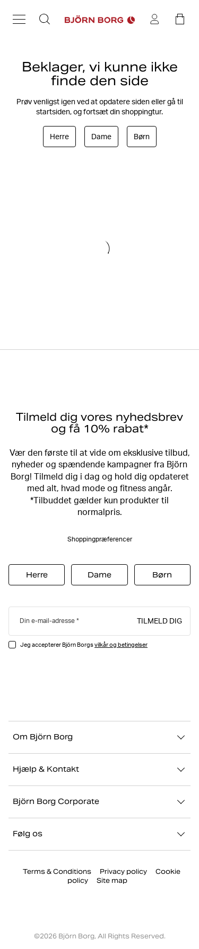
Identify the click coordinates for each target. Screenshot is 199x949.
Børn (142, 136)
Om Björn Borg (99, 737)
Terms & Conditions (57, 871)
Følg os (99, 834)
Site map (112, 880)
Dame (101, 136)
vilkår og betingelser (121, 644)
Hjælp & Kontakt (99, 769)
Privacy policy (123, 871)
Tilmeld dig (159, 620)
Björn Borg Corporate (99, 802)
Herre (59, 136)
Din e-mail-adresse (47, 621)
